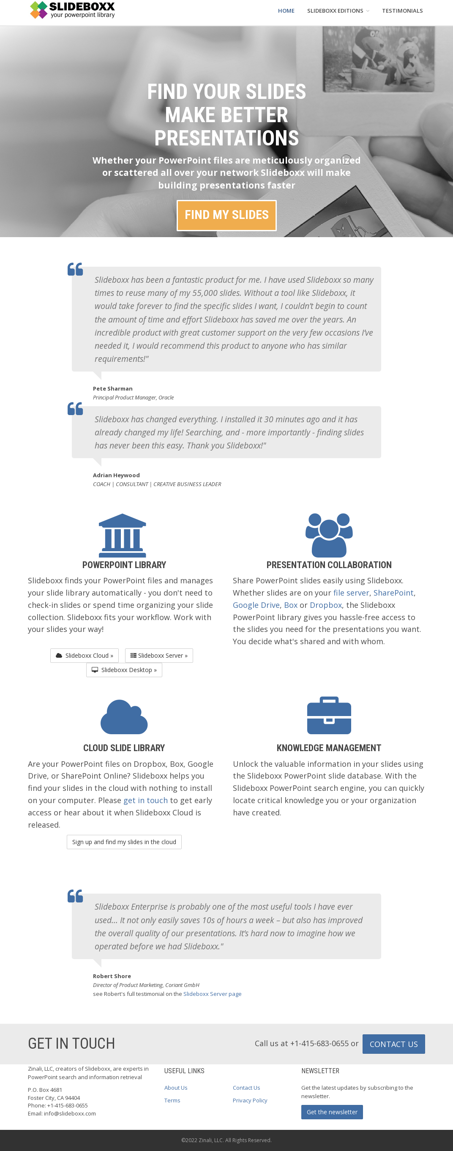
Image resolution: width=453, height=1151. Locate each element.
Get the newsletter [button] (332, 1112)
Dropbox (326, 605)
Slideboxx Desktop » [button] (124, 670)
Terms (172, 1100)
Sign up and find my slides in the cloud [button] (124, 842)
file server (351, 593)
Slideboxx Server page (212, 994)
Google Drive (256, 605)
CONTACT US (394, 1044)
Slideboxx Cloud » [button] (84, 655)
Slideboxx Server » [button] (159, 655)
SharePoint (394, 593)
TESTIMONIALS (402, 10)
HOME (286, 10)
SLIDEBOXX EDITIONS (338, 10)
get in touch (145, 800)
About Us (176, 1087)
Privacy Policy (250, 1100)
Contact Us (246, 1087)
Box (290, 605)
